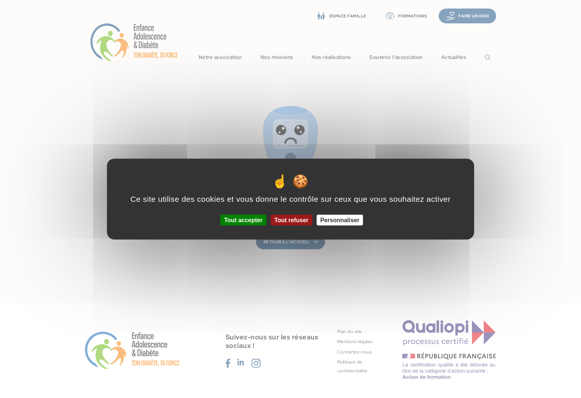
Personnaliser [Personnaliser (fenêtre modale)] (339, 220)
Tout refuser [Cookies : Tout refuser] (291, 220)
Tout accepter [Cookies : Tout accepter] (243, 220)
